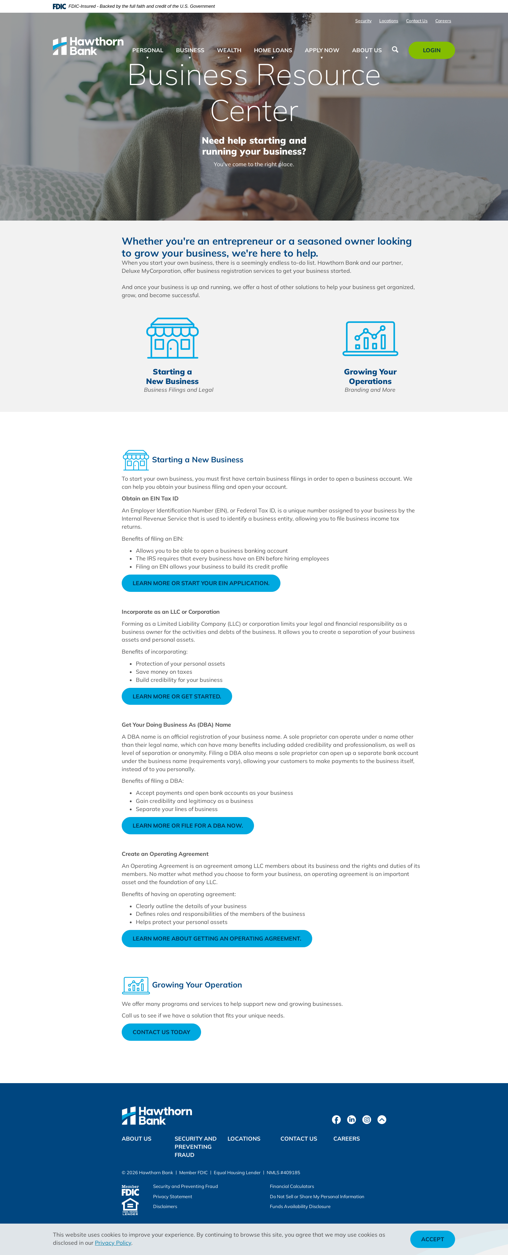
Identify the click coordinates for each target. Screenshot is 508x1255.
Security (363, 20)
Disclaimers (165, 1206)
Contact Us (417, 20)
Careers (443, 20)
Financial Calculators (292, 1186)
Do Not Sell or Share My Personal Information (317, 1196)
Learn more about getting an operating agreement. (222, 940)
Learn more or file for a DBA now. (193, 827)
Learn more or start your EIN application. (206, 585)
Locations (388, 20)
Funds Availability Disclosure (300, 1206)
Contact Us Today (161, 1031)
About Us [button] (367, 50)
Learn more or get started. (182, 698)
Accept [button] (432, 1239)
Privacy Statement (172, 1196)
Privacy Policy (113, 1242)
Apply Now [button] (322, 50)
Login (436, 52)
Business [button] (190, 50)
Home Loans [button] (273, 50)
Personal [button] (147, 50)
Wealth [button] (229, 50)
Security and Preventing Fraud (196, 1146)
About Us (136, 1138)
